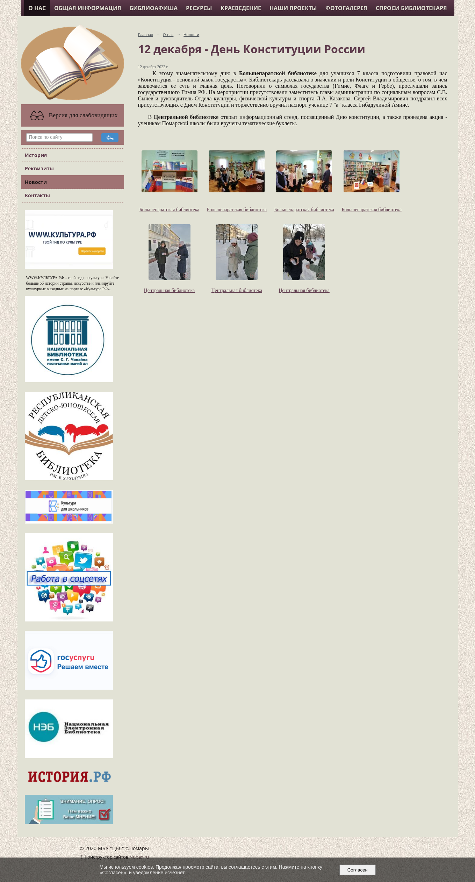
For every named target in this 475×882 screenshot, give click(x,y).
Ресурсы (199, 8)
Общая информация (87, 8)
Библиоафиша (154, 8)
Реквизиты (39, 168)
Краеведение (241, 8)
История (36, 155)
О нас (37, 8)
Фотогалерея (346, 8)
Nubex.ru (139, 857)
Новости (36, 182)
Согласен (357, 870)
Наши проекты (293, 8)
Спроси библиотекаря (411, 8)
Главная (145, 34)
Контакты (37, 195)
